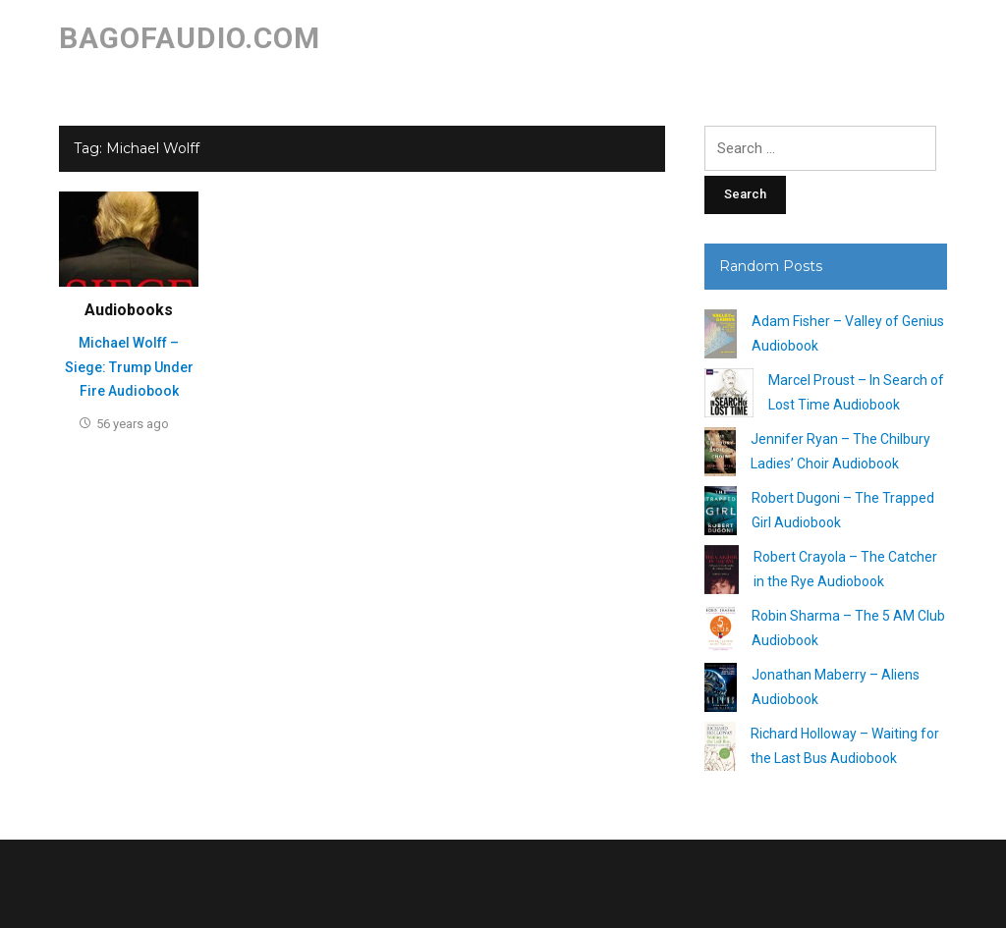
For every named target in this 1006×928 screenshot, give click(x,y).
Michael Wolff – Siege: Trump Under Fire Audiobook (129, 367)
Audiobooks (128, 309)
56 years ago (132, 423)
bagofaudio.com (189, 38)
